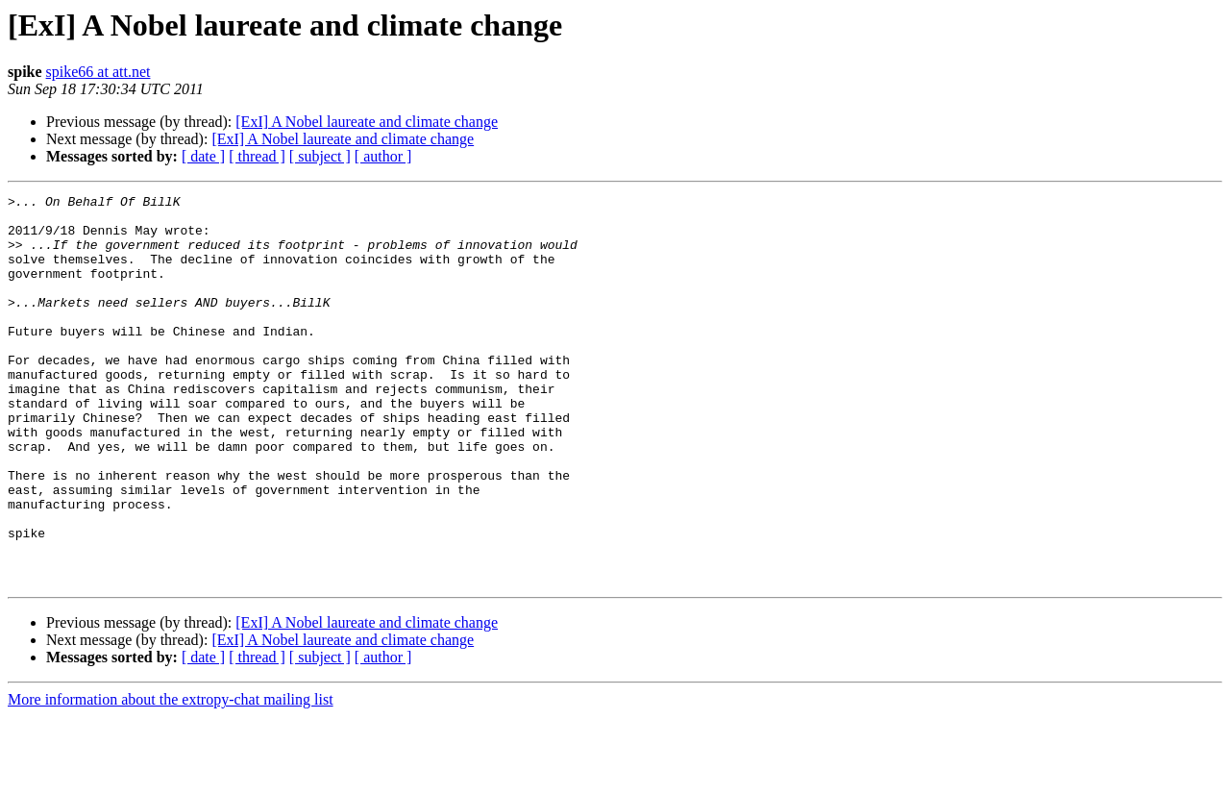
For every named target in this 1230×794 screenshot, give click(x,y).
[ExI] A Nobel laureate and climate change (366, 121)
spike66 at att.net (98, 71)
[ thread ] (257, 156)
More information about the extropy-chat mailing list (170, 777)
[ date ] (203, 156)
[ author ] (383, 156)
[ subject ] (320, 156)
